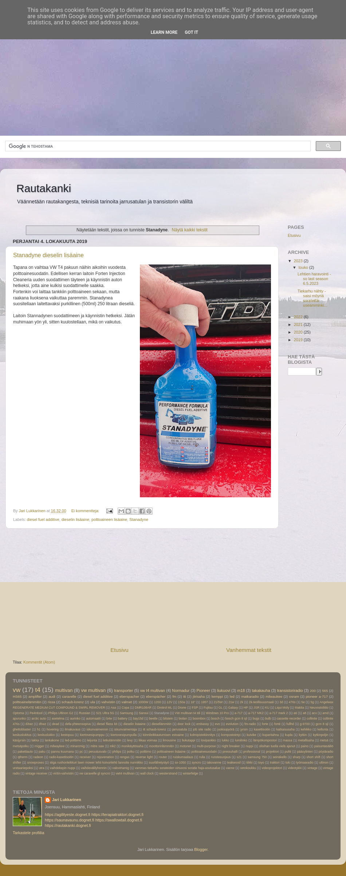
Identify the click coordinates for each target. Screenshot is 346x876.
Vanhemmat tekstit (248, 650)
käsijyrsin (19, 740)
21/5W (218, 702)
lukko (225, 740)
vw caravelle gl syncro (94, 773)
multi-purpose (206, 746)
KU (267, 707)
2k (241, 702)
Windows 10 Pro (217, 713)
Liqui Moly (282, 707)
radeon (38, 757)
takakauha (261, 690)
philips (116, 751)
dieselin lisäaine (75, 519)
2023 (299, 261)
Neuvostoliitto (319, 707)
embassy (202, 724)
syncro (196, 762)
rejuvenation (105, 757)
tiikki (249, 762)
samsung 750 (257, 757)
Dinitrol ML (164, 707)
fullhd (290, 724)
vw (16, 689)
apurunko (19, 718)
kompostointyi (231, 735)
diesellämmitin (162, 724)
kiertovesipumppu (92, 735)
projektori (272, 751)
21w (231, 702)
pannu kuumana (62, 751)
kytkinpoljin (320, 735)
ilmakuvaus (72, 729)
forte (265, 724)
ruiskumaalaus (183, 757)
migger (39, 746)
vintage (312, 768)
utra (41, 768)
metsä (324, 740)
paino (304, 746)
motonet (185, 746)
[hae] (157, 146)
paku (42, 751)
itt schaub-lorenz (154, 729)
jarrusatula (179, 729)
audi (51, 696)
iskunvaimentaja (125, 729)
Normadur (180, 690)
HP (246, 707)
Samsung (126, 713)
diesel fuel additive (43, 519)
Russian (84, 713)
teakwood (234, 762)
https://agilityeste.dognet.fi (67, 814)
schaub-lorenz (73, 702)
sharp (297, 757)
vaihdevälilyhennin (94, 768)
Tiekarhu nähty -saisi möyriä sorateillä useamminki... (312, 298)
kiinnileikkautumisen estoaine (163, 735)
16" (192, 702)
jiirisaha (199, 696)
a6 (295, 713)
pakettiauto (25, 751)
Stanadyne (138, 519)
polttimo (145, 751)
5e (303, 702)
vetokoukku (248, 768)
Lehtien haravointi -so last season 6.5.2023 (314, 279)
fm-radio (250, 724)
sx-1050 (180, 762)
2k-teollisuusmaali (261, 702)
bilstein (168, 718)
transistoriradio (290, 690)
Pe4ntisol (36, 713)
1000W (143, 702)
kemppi (217, 696)
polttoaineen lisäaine (109, 519)
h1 (39, 729)
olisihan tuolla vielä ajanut (277, 746)
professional (251, 751)
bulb (268, 718)
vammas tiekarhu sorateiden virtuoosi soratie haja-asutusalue (177, 768)
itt (184, 696)
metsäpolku (21, 746)
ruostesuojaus (221, 757)
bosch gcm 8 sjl (236, 718)
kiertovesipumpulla (124, 735)
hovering (53, 729)
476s (292, 702)
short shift (314, 757)
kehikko (306, 729)
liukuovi (223, 690)
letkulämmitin (112, 740)
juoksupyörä (226, 729)
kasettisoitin (262, 729)
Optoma (18, 713)
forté (277, 724)
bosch (215, 718)
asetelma (58, 718)
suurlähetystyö (159, 762)
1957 (204, 702)
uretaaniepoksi (23, 768)
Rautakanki (43, 188)
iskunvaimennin (97, 729)
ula (92, 702)
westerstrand (168, 773)
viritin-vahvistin (63, 773)
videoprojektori (272, 768)
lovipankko (208, 740)
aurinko (75, 718)
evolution (232, 724)
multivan (63, 690)
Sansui (143, 713)
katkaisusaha (285, 729)
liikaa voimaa (148, 740)
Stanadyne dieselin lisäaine (48, 255)
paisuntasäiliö (323, 746)
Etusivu (119, 650)
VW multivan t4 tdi (187, 713)
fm (174, 696)
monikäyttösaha (132, 746)
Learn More (164, 32)
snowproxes (35, 762)
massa (287, 740)
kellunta (323, 729)
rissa (51, 702)
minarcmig (77, 746)
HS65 (17, 696)
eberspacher (129, 696)
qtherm (22, 757)
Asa (113, 707)
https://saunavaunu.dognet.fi (69, 820)
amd (325, 713)
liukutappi (188, 740)
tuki (288, 762)
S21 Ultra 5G (105, 713)
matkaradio (250, 696)
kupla (289, 735)
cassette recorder (289, 718)
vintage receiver (36, 773)
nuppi (249, 746)
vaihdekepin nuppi (62, 768)
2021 (299, 324)
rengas (124, 757)
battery (122, 718)
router (163, 757)
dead (55, 724)
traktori (274, 762)
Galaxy (233, 707)
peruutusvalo (97, 751)
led (232, 696)
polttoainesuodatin (204, 751)
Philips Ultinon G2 (60, 713)
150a (181, 702)
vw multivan (93, 690)
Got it (191, 32)
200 (313, 691)
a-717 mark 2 (278, 713)
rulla (202, 757)
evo (217, 724)
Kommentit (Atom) (39, 662)
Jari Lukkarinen (66, 799)
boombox (199, 718)
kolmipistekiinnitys (202, 735)
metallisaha (306, 740)
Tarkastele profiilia (28, 833)
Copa (125, 707)
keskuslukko (46, 735)
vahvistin (108, 702)
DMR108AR (143, 707)
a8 (304, 713)
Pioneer (203, 690)
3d (281, 702)
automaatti (93, 718)
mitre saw (97, 746)
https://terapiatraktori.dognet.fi (117, 814)
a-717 (239, 713)
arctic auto (38, 718)
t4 (37, 689)
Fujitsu (208, 707)
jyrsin (244, 729)
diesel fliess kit (107, 724)
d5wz (42, 724)
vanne (230, 768)
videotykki (295, 768)
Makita (299, 707)
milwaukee (274, 696)
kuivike (251, 735)
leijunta (92, 740)
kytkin (303, 735)
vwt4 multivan (124, 773)
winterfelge (190, 773)
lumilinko (241, 740)
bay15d (138, 718)
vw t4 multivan (152, 690)
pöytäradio (326, 751)
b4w (109, 718)
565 (325, 691)
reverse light (144, 757)
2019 (299, 340)
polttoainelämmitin (27, 702)
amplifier (35, 696)
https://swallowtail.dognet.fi (118, 820)
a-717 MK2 (256, 713)
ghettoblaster (22, 729)
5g (312, 702)
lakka (35, 740)
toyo (261, 762)
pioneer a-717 (317, 696)
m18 (241, 690)
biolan (182, 718)
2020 (299, 332)
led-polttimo (73, 740)
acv (314, 713)
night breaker (230, 746)
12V (169, 702)
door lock (183, 724)
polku (130, 751)
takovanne (214, 762)
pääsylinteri (305, 751)
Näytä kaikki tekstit (190, 229)
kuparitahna (271, 735)
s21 (239, 757)
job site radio (202, 729)
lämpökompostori (265, 740)
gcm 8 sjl (322, 724)
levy (130, 740)
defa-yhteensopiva (78, 724)
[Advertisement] (173, 74)
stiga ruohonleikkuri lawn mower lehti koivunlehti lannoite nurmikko (96, 762)
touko (304, 267)
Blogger (201, 849)
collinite (312, 718)
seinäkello (280, 757)
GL (221, 707)
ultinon (323, 762)
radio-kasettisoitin (61, 757)
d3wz (29, 724)
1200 (157, 702)
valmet (127, 702)
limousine (169, 740)
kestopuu (67, 735)
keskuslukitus (22, 735)
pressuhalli (230, 751)
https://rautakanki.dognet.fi (68, 825)
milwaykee (57, 746)
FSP (195, 707)
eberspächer (156, 696)
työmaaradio (304, 762)
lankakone (52, 740)
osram (294, 696)
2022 (299, 317)
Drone (182, 707)
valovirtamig (120, 768)
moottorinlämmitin (161, 746)
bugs (256, 718)
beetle (153, 718)
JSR (256, 707)
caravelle (69, 696)
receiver (85, 757)
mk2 (112, 746)
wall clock (147, 773)
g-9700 (305, 724)
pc (81, 751)
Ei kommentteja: (86, 511)
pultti (288, 751)
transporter (123, 690)
